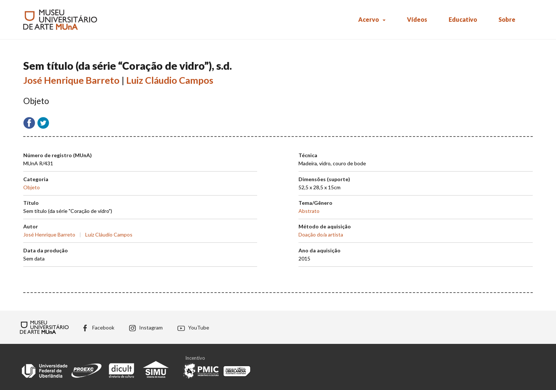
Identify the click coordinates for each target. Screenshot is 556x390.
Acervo (368, 19)
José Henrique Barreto (71, 80)
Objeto (31, 187)
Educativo (463, 19)
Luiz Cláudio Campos (169, 80)
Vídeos (417, 19)
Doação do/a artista (320, 234)
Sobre (506, 19)
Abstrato (309, 211)
